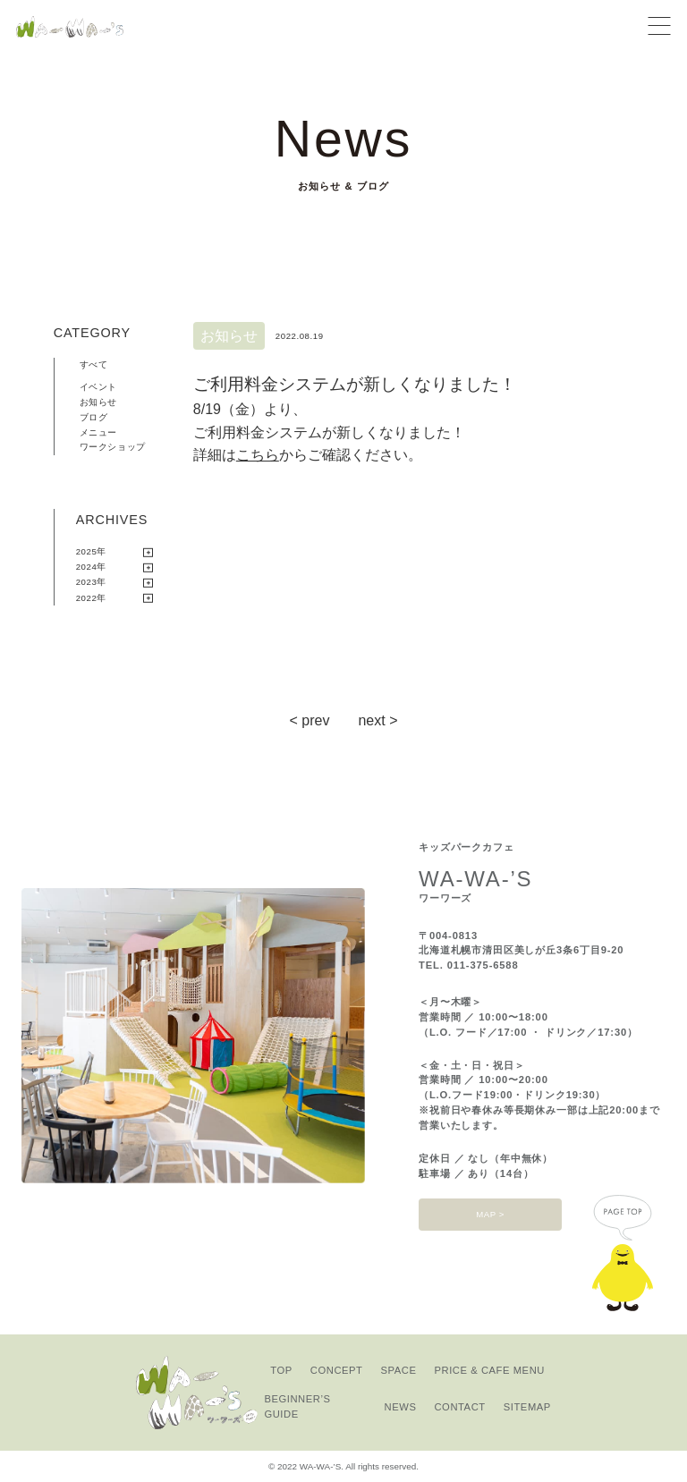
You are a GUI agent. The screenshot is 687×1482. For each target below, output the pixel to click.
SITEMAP (527, 1407)
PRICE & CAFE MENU (490, 1370)
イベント (98, 387)
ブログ (94, 417)
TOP (281, 1370)
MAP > (490, 1214)
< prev (310, 720)
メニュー (98, 432)
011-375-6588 (483, 965)
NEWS (401, 1407)
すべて (94, 364)
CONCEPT (336, 1370)
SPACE (399, 1370)
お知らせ (98, 402)
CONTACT (459, 1407)
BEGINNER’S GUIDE (297, 1406)
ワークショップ (113, 447)
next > (377, 720)
